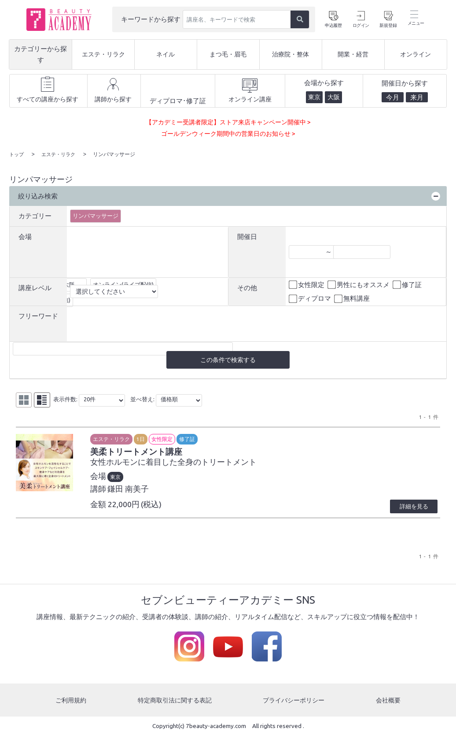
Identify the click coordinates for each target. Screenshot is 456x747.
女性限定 (307, 284)
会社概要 (389, 711)
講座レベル (34, 287)
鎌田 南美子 (148, 492)
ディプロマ (310, 298)
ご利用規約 (70, 711)
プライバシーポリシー (295, 711)
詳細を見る (409, 518)
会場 (25, 236)
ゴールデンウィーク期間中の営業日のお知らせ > (228, 133)
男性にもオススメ (359, 284)
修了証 (408, 284)
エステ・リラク (131, 439)
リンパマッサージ (95, 215)
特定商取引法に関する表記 (174, 711)
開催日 (247, 236)
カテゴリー (34, 215)
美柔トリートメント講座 (167, 453)
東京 (135, 480)
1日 (161, 439)
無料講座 (352, 298)
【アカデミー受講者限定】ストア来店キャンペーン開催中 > (228, 122)
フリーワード (38, 315)
